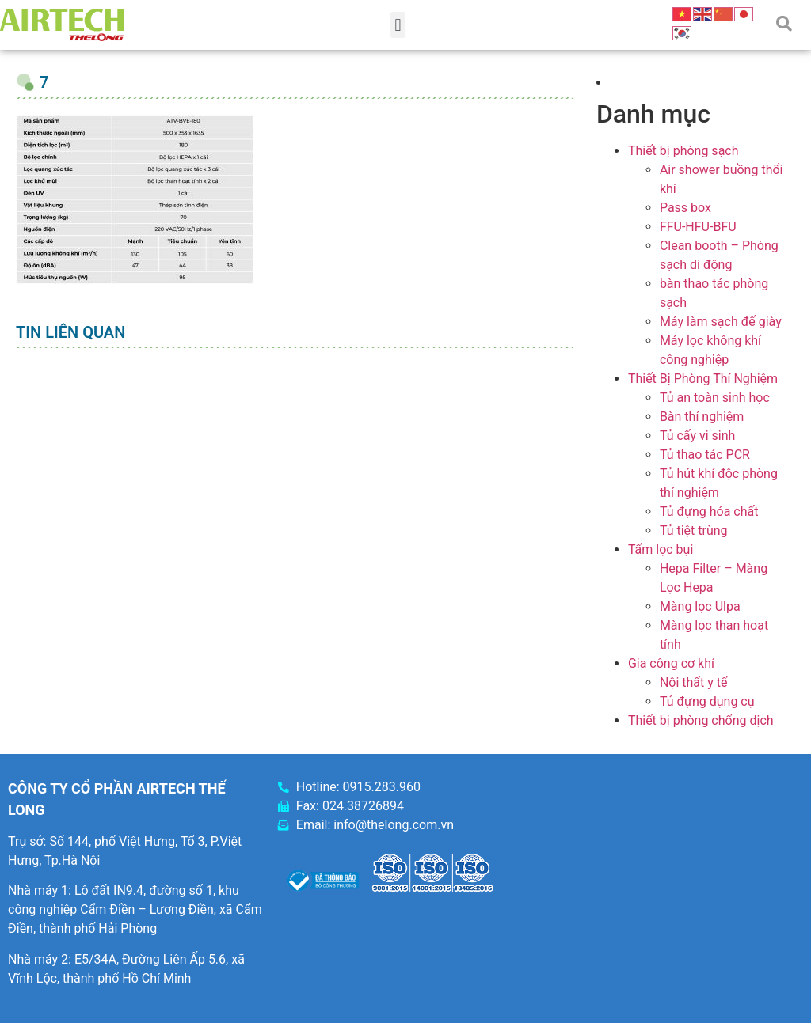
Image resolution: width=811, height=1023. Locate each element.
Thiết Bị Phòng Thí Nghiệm (703, 378)
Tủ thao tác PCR (705, 454)
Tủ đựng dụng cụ (707, 701)
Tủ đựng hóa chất (709, 511)
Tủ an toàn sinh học (715, 397)
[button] (398, 25)
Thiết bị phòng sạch (683, 150)
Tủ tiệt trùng (694, 530)
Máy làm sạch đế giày (721, 321)
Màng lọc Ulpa (700, 606)
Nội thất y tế (694, 682)
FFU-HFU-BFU (698, 226)
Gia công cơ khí (671, 663)
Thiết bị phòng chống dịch (701, 720)
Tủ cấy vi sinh (698, 435)
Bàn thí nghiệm (702, 416)
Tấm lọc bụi (660, 549)
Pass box (685, 207)
